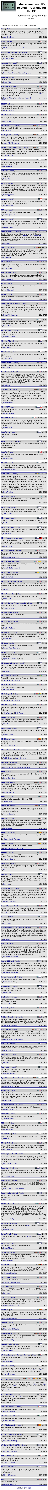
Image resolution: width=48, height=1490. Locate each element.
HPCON (4, 771)
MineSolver (5, 1044)
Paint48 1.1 (5, 1090)
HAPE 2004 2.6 (6, 474)
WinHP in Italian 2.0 (8, 1416)
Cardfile (4, 183)
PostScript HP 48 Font (9, 1154)
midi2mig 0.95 (6, 1029)
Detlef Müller (7, 82)
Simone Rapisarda (25, 73)
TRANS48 (4, 1310)
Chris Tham (19, 713)
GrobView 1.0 (6, 432)
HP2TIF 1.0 (5, 717)
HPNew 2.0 (5, 832)
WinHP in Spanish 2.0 (8, 1425)
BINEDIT (4, 104)
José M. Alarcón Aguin (10, 745)
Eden (44, 1384)
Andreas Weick (8, 1129)
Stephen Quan (8, 801)
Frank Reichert (8, 546)
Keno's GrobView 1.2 (8, 977)
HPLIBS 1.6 (5, 806)
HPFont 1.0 (5, 796)
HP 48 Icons (5, 518)
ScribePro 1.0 (6, 1223)
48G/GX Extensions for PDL (11, 52)
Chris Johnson (8, 1239)
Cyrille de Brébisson (9, 659)
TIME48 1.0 (5, 1297)
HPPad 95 (4, 843)
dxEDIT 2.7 (5, 247)
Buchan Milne (7, 599)
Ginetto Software (8, 859)
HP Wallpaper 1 (6, 694)
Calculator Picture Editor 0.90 (11, 147)
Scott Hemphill (8, 1050)
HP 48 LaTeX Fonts (7, 527)
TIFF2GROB (5, 1286)
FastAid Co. (7, 299)
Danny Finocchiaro (9, 73)
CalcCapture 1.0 (6, 135)
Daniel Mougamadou (23, 767)
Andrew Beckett (8, 110)
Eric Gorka (6, 939)
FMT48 (3, 283)
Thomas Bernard (8, 1118)
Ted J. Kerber (7, 514)
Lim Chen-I (7, 385)
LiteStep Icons (6, 986)
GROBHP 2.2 (5, 418)
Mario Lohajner (8, 1086)
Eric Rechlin (7, 523)
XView (34, 1370)
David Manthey (8, 326)
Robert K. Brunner (9, 337)
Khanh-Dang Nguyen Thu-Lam (13, 1039)
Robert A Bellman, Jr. (10, 315)
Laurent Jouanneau (9, 437)
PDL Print (4, 1123)
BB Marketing (7, 166)
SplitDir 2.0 (5, 1243)
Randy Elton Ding (9, 121)
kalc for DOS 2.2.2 (7, 961)
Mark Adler (17, 98)
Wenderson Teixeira (9, 870)
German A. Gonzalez (10, 469)
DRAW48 (4, 219)
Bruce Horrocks (20, 758)
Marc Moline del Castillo (11, 1329)
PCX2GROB (5, 1114)
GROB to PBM (6, 341)
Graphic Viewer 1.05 (8, 319)
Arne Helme (7, 347)
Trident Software (8, 1176)
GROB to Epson (6, 330)
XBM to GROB (6, 1456)
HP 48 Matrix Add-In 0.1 (9, 538)
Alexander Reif (8, 1361)
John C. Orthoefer (9, 1462)
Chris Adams (7, 713)
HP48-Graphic (6, 728)
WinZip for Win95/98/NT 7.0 (10, 1445)
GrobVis (4, 452)
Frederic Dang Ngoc (10, 1109)
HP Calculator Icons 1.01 (9, 663)
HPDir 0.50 (5, 782)
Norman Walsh (8, 279)
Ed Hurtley (6, 671)
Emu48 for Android (35, 236)
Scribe (28, 1225)
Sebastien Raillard (9, 1484)
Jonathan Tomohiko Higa (11, 1282)
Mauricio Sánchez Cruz (11, 557)
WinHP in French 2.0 (8, 1407)
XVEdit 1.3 (4, 1479)
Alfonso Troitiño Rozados (11, 839)
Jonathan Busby (8, 1219)
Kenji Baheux (7, 982)
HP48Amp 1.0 (6, 762)
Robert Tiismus (8, 403)
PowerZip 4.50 (6, 1168)
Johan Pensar (7, 358)
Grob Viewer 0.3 (6, 363)
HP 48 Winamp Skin (8, 594)
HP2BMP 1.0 (5, 705)
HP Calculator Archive (26, 1487)
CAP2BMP (4, 171)
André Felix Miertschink (11, 143)
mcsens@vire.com (9, 215)
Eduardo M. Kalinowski (10, 957)
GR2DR (3, 294)
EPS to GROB (6, 272)
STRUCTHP (5, 1265)
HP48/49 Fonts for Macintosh (11, 750)
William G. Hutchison (10, 1025)
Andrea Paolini (8, 458)
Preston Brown (8, 227)
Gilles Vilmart (7, 130)
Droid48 (24, 236)
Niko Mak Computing (10, 1441)
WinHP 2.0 (4, 1366)
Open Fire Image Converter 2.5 (12, 1078)
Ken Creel (6, 1293)
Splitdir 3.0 (5, 1252)
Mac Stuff (4, 1008)
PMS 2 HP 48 (5, 1143)
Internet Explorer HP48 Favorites (12, 927)
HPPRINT (4, 852)
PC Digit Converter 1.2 (9, 1104)
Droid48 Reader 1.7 (8, 231)
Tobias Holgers (8, 155)
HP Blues (4, 643)
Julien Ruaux (7, 268)
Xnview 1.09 (5, 1467)
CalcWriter (5, 160)
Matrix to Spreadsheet (9, 1017)
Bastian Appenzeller (9, 901)
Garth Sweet (7, 1100)
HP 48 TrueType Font (8, 581)
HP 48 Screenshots (8, 561)
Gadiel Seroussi (8, 290)
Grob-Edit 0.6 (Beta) (8, 372)
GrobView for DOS (7, 441)
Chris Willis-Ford (8, 792)
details (8, 29)
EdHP (3, 262)
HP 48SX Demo (6, 621)
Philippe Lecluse (8, 689)
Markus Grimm (8, 735)
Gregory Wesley (8, 608)
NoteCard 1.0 (5, 1054)
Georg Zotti (7, 534)
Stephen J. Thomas (9, 48)
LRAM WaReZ (8, 577)
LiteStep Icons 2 (7, 997)
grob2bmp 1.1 (6, 389)
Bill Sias (6, 1063)
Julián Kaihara (19, 1189)
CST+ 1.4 (4, 210)
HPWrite (4, 874)
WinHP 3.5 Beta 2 (7, 1379)
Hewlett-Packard (8, 59)
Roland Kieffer (8, 205)
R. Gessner (7, 257)
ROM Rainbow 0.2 (7, 1204)
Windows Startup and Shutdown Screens (15, 1355)
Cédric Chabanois (9, 1374)
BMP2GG (4, 115)
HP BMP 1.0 (5, 652)
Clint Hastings (7, 1149)
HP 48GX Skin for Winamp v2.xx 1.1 (13, 603)
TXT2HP (4, 1322)
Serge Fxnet (7, 1189)
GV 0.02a (4, 463)
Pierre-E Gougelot (9, 1475)
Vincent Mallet (8, 1350)
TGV (40, 1370)
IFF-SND (4, 917)
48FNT (3, 41)
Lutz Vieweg (7, 923)
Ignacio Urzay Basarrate (11, 648)
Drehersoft (6, 243)
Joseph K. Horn (8, 37)
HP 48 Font (5, 496)
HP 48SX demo (6, 612)
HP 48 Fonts (5, 507)
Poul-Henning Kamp (10, 1164)
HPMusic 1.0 (5, 818)
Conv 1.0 (4, 199)
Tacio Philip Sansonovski (11, 568)
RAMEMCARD (6, 1180)
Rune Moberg (7, 639)
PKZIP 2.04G (5, 1134)
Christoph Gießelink (9, 1273)
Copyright (19, 1488)
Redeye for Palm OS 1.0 (9, 1193)
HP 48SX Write (6, 632)
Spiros (5, 589)
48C (2, 29)
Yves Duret (7, 1003)
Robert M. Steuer (9, 1073)
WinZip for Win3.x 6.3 (8, 1434)
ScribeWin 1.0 (6, 1234)
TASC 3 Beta (5, 1277)
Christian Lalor (8, 1230)
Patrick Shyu (7, 828)
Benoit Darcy (7, 992)
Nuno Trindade (8, 492)
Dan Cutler (6, 884)
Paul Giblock (7, 367)
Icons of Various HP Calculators (12, 906)
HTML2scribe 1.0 (7, 888)
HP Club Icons (6, 675)
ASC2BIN (4, 77)
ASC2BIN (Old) (6, 86)
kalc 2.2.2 (4, 943)
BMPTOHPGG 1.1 (7, 125)
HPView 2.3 (5, 863)
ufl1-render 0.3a (6, 1333)
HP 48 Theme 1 (6, 572)
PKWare (6, 1138)
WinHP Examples (7, 1394)
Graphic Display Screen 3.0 (10, 303)
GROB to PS (5, 352)
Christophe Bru (8, 767)
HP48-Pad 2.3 (6, 739)
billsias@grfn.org (8, 195)
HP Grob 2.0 (5, 685)
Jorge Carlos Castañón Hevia (13, 848)
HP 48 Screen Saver (8, 550)
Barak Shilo (7, 1199)
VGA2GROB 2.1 (6, 1344)
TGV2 (14, 1386)
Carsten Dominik (8, 814)
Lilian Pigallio (7, 428)
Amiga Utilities (6, 63)
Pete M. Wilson (8, 98)
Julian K (6, 912)
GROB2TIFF (5, 407)
